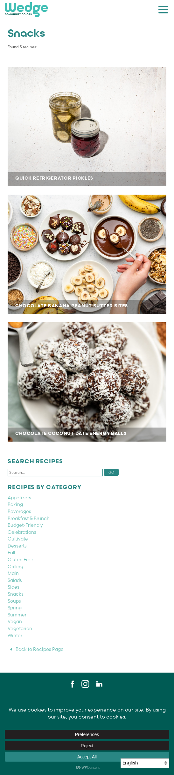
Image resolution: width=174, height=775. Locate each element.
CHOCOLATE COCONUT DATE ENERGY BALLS (87, 382)
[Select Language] (145, 763)
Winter (15, 635)
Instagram (85, 684)
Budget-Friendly (25, 525)
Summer (17, 615)
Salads (15, 580)
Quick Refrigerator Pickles (87, 126)
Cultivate (18, 539)
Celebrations (22, 532)
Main (13, 573)
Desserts (17, 546)
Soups (14, 601)
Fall (11, 552)
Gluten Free (20, 560)
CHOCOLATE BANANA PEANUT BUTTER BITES (87, 254)
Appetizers (19, 498)
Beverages (19, 511)
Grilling (15, 567)
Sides (13, 587)
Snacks (16, 594)
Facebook (71, 684)
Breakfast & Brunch (29, 518)
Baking (15, 504)
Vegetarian (20, 628)
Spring (15, 608)
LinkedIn (99, 684)
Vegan (15, 621)
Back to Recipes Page (40, 649)
